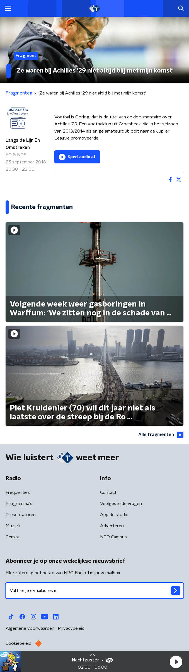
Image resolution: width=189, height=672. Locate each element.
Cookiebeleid (18, 643)
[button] (176, 662)
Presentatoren (21, 514)
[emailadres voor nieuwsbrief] (94, 590)
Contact (108, 492)
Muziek (13, 526)
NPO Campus (113, 537)
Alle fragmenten (160, 435)
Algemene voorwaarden (30, 628)
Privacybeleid (71, 628)
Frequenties (18, 492)
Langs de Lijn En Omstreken (23, 144)
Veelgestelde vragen (121, 503)
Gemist (13, 537)
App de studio (114, 514)
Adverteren (112, 526)
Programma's (19, 503)
